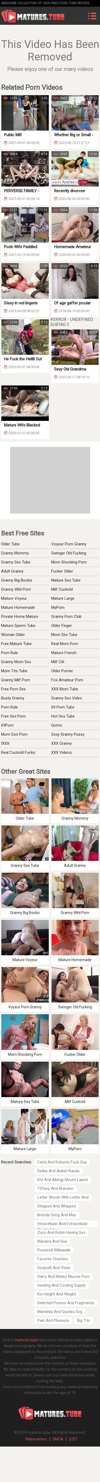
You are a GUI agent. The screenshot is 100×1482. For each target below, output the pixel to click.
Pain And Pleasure (53, 1320)
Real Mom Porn (64, 643)
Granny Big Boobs (16, 580)
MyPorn (58, 607)
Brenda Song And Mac (56, 1215)
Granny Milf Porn (15, 680)
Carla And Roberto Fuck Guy (62, 1162)
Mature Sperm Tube (18, 625)
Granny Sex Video (66, 698)
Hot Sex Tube (63, 716)
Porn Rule (9, 652)
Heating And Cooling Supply (61, 1285)
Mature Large (62, 598)
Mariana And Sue (52, 1241)
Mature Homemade (18, 607)
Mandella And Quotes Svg (59, 1311)
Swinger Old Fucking (68, 553)
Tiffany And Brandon (55, 1188)
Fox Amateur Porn (67, 680)
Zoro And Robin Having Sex (61, 1232)
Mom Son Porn (14, 734)
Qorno (56, 725)
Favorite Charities (52, 1259)
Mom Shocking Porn (69, 562)
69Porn (7, 725)
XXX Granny (61, 743)
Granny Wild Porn (16, 589)
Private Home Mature (19, 616)
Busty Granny (12, 698)
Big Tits (83, 1320)
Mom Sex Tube (64, 634)
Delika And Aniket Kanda (58, 1171)
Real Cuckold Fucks (18, 752)
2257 (73, 1439)
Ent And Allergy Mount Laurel (62, 1179)
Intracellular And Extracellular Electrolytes (62, 1224)
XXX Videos (61, 752)
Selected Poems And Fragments (65, 1302)
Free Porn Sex (13, 689)
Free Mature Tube (16, 643)
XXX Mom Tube (64, 689)
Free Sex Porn (13, 716)
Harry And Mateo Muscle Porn (63, 1276)
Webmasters (36, 1439)
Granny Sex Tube (15, 562)
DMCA (58, 1439)
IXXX (5, 743)
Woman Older (13, 634)
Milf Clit (57, 661)
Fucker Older (62, 571)
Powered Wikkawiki (53, 1250)
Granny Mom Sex (16, 661)
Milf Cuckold (62, 589)
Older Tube (10, 544)
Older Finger (61, 625)
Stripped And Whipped (56, 1206)
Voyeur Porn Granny (68, 544)
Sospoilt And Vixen (53, 1267)
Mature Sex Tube (66, 580)
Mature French (64, 652)
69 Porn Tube (62, 707)
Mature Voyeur (14, 598)
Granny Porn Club (66, 616)
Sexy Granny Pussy (68, 734)
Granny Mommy (15, 553)
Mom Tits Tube (14, 670)
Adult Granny (12, 571)
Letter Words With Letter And (63, 1197)
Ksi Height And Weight (56, 1294)
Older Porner (62, 670)
